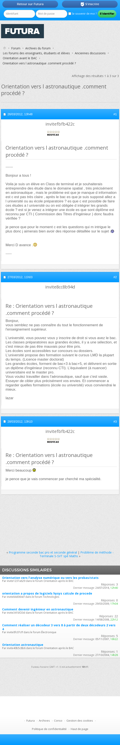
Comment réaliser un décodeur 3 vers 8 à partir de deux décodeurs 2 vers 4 (59, 627)
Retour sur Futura (30, 4)
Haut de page (79, 729)
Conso (58, 720)
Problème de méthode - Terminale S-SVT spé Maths (77, 554)
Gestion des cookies (79, 720)
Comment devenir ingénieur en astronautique (37, 609)
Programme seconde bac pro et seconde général (43, 552)
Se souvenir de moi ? (82, 13)
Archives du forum (38, 48)
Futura (30, 720)
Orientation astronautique (22, 645)
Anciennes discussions (90, 53)
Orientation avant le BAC (20, 58)
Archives (44, 720)
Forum (15, 48)
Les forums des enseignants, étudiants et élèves (36, 53)
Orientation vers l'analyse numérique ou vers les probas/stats (50, 578)
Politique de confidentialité (49, 729)
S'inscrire (89, 4)
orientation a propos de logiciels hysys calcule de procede (47, 593)
